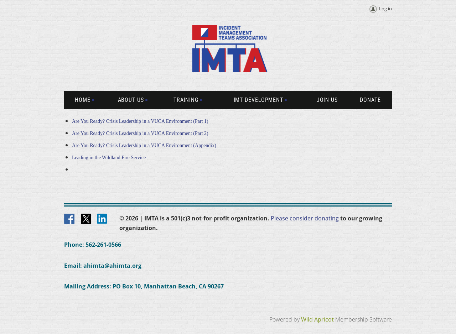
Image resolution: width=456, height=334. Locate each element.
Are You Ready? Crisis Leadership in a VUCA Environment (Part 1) (140, 121)
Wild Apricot (317, 319)
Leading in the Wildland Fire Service (109, 157)
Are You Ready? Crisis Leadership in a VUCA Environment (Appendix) (144, 145)
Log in (385, 8)
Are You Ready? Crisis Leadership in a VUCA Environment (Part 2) (140, 133)
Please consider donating (305, 218)
